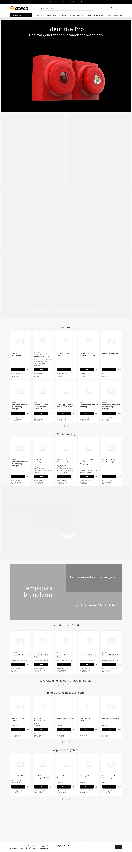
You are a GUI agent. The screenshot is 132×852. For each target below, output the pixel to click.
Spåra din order (99, 15)
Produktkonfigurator (77, 15)
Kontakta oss (51, 15)
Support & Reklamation (114, 15)
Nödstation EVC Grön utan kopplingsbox (110, 461)
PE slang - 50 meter (87, 776)
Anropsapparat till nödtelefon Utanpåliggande (86, 462)
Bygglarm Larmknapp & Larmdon (20, 719)
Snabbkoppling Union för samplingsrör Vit (110, 777)
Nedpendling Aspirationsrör (62, 777)
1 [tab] (64, 426)
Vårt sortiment (21, 15)
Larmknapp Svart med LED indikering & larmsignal (42, 407)
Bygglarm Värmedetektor (40, 719)
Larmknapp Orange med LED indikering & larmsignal (111, 407)
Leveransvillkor (63, 15)
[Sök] (41, 8)
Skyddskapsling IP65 (41, 357)
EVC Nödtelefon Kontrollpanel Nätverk (65, 461)
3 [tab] (70, 742)
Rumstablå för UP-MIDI (111, 353)
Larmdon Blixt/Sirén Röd (89, 655)
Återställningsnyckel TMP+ (87, 719)
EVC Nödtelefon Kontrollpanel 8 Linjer (42, 461)
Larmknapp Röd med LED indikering (89, 406)
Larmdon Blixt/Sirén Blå (20, 655)
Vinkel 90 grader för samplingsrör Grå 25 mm (43, 777)
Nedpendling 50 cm (18, 776)
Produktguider (39, 15)
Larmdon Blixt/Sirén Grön (41, 656)
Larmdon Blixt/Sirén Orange (64, 656)
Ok (118, 847)
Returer (89, 15)
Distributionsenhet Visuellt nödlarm (18, 354)
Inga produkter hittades (63, 685)
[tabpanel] (20, 401)
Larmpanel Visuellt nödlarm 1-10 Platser (87, 354)
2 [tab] (68, 426)
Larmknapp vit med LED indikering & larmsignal (65, 406)
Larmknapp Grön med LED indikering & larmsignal (19, 407)
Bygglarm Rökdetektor (65, 718)
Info (18, 369)
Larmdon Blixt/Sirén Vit (111, 655)
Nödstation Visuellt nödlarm (64, 354)
